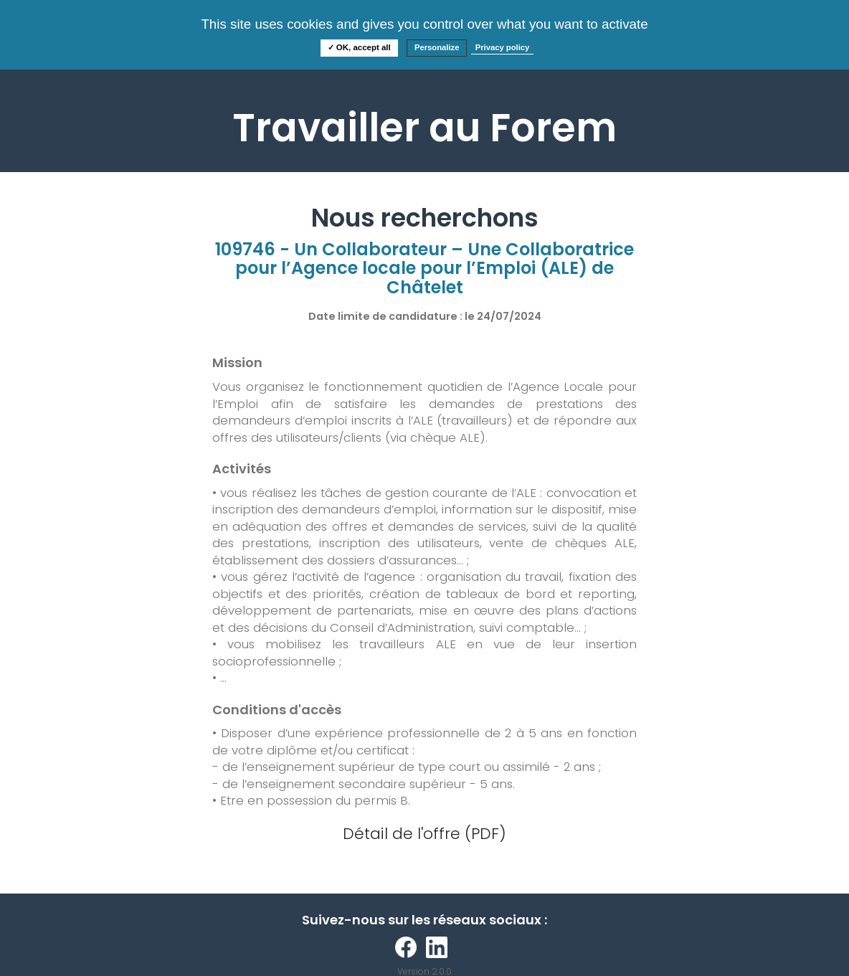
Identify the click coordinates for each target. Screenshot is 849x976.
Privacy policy (502, 47)
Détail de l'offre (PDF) (424, 834)
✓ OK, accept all (359, 47)
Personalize (437, 47)
